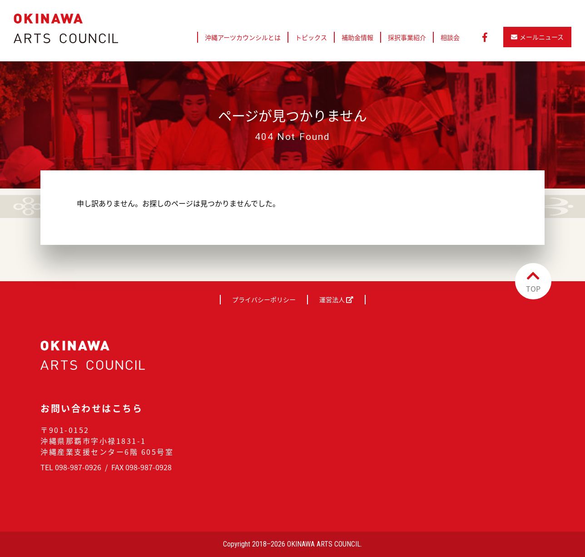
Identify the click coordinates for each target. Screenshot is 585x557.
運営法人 (336, 299)
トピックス (311, 37)
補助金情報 (357, 37)
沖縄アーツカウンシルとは (243, 37)
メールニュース (537, 36)
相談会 (450, 37)
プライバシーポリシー (264, 299)
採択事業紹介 (407, 37)
